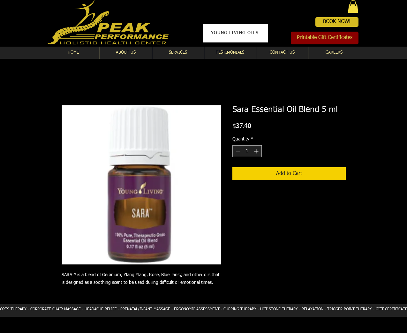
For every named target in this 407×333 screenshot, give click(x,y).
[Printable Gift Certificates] (324, 38)
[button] (353, 6)
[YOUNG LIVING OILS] (235, 33)
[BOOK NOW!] (336, 22)
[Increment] (257, 151)
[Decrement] (237, 151)
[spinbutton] (247, 151)
